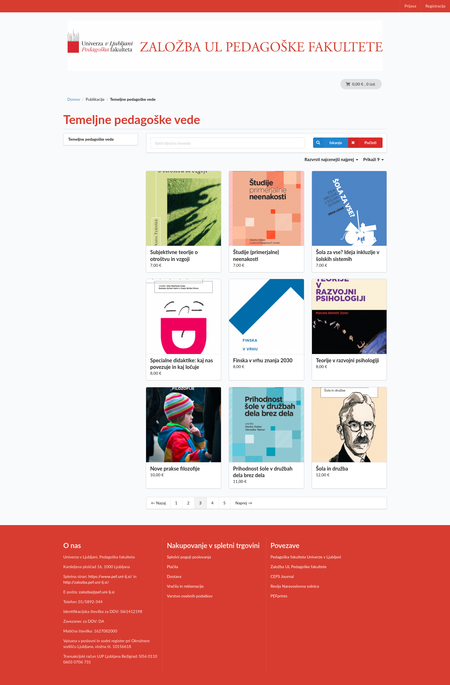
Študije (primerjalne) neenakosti (256, 255)
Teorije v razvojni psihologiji (347, 360)
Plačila (172, 566)
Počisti (362, 143)
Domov (73, 99)
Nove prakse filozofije (175, 468)
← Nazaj (158, 502)
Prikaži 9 (373, 159)
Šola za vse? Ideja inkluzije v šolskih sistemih (347, 255)
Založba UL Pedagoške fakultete (298, 566)
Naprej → (243, 502)
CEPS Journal (282, 576)
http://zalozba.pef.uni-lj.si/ (86, 582)
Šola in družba (332, 468)
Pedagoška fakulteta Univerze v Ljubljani (305, 556)
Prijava (410, 5)
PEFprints (278, 595)
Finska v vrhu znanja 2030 (262, 360)
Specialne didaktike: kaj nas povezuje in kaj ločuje (181, 363)
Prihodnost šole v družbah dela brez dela (262, 471)
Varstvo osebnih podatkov (189, 595)
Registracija (435, 5)
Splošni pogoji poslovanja (189, 556)
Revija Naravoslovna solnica (294, 586)
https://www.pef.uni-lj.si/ (110, 576)
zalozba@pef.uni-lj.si (97, 591)
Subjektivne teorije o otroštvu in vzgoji (174, 255)
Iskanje (327, 143)
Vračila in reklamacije (185, 586)
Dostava (174, 576)
